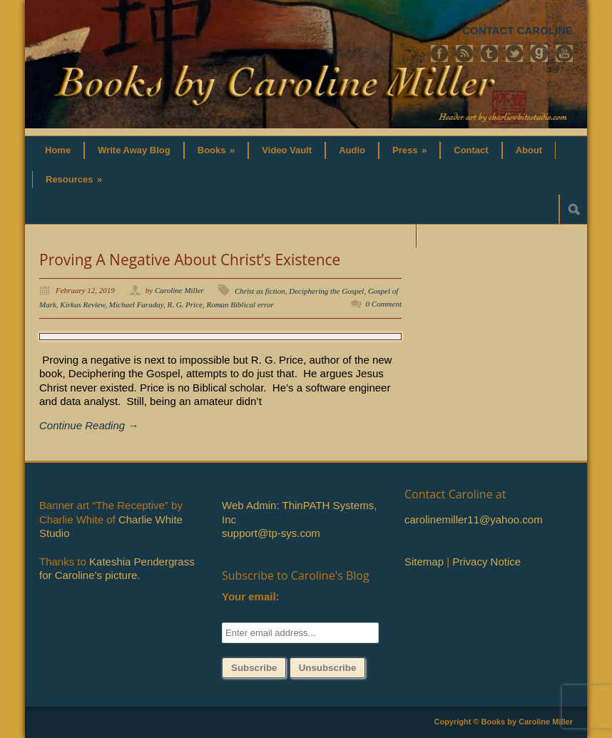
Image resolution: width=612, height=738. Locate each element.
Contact (471, 150)
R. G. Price (184, 304)
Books (216, 150)
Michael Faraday (136, 304)
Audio (352, 150)
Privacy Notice (486, 561)
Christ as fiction (260, 291)
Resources (74, 179)
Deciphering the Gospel (326, 291)
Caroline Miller (179, 290)
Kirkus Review (82, 304)
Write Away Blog (134, 150)
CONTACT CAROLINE (517, 30)
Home (58, 150)
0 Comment (384, 303)
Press (409, 150)
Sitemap (424, 561)
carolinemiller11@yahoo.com (473, 519)
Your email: (251, 596)
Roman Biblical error (239, 304)
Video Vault (287, 150)
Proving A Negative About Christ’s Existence (189, 260)
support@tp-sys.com (271, 533)
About (529, 150)
